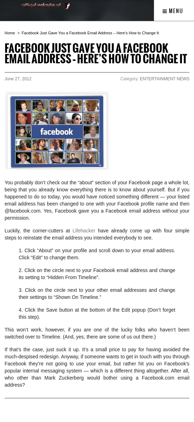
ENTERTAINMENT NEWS (164, 78)
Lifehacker (85, 230)
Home (10, 33)
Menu (173, 11)
